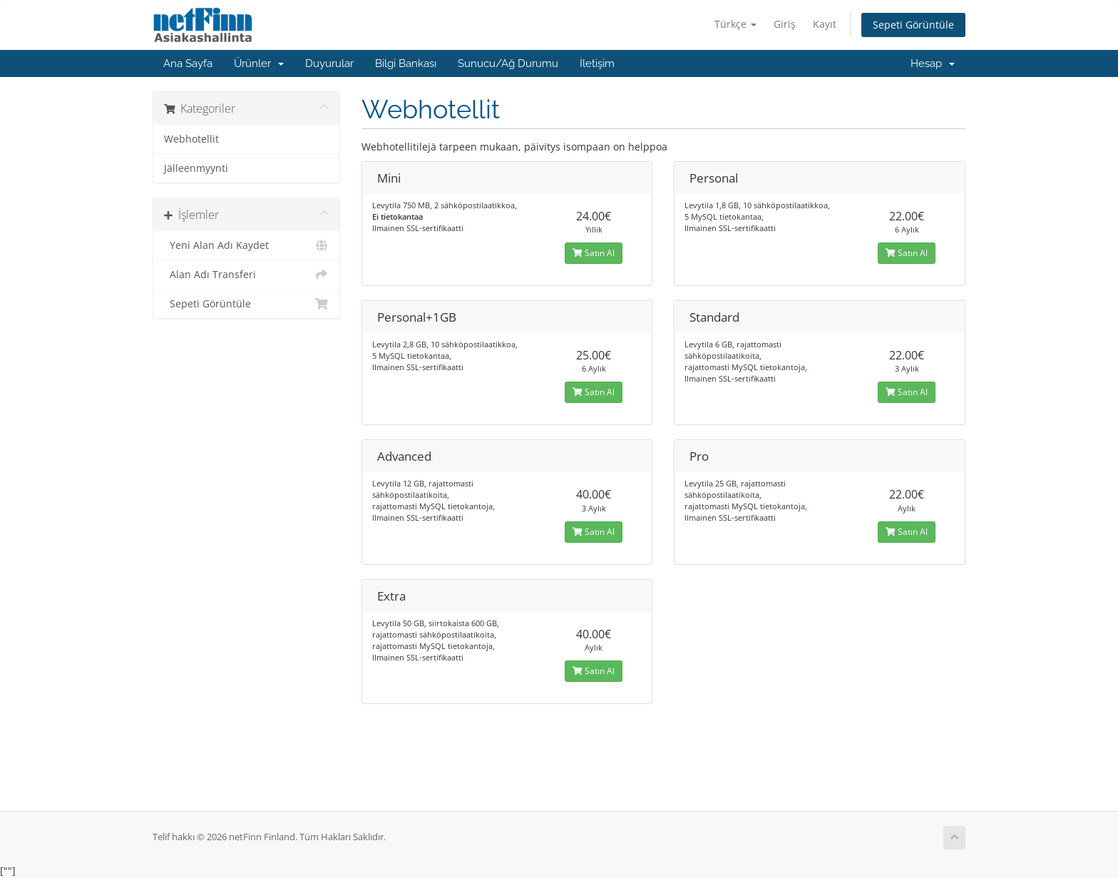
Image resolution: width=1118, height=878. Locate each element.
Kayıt (824, 24)
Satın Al (594, 253)
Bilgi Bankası (405, 63)
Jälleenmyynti (196, 168)
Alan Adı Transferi (246, 274)
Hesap (933, 63)
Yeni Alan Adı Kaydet (246, 245)
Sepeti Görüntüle (913, 24)
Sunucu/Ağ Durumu (508, 63)
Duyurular (329, 63)
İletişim (597, 63)
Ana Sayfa (187, 63)
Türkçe (735, 24)
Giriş (785, 24)
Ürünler (259, 63)
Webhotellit (191, 139)
